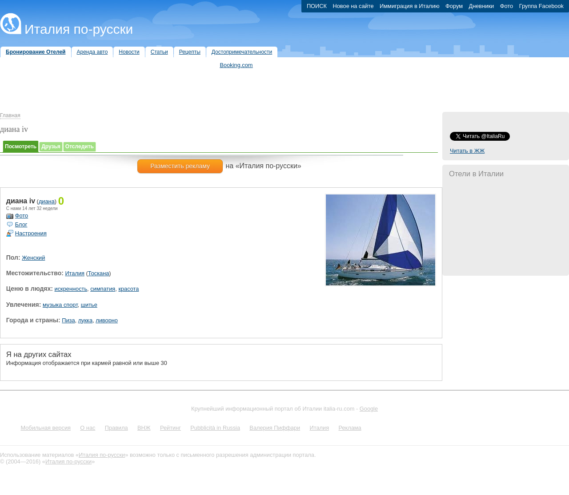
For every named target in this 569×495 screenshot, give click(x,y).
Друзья (50, 146)
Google (369, 408)
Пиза (68, 320)
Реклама (349, 427)
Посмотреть (20, 146)
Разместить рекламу (180, 166)
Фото (21, 215)
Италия (74, 273)
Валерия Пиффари (274, 427)
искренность (71, 288)
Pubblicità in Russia (215, 427)
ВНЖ (144, 427)
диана (47, 201)
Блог (21, 224)
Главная (10, 115)
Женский (33, 257)
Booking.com (236, 65)
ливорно (107, 320)
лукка (85, 320)
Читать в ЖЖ (467, 150)
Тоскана (98, 273)
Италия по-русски (78, 29)
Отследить (79, 146)
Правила (116, 427)
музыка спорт (60, 304)
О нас (87, 427)
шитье (89, 304)
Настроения (31, 233)
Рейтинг (170, 427)
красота (128, 288)
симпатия (102, 288)
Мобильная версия (45, 427)
